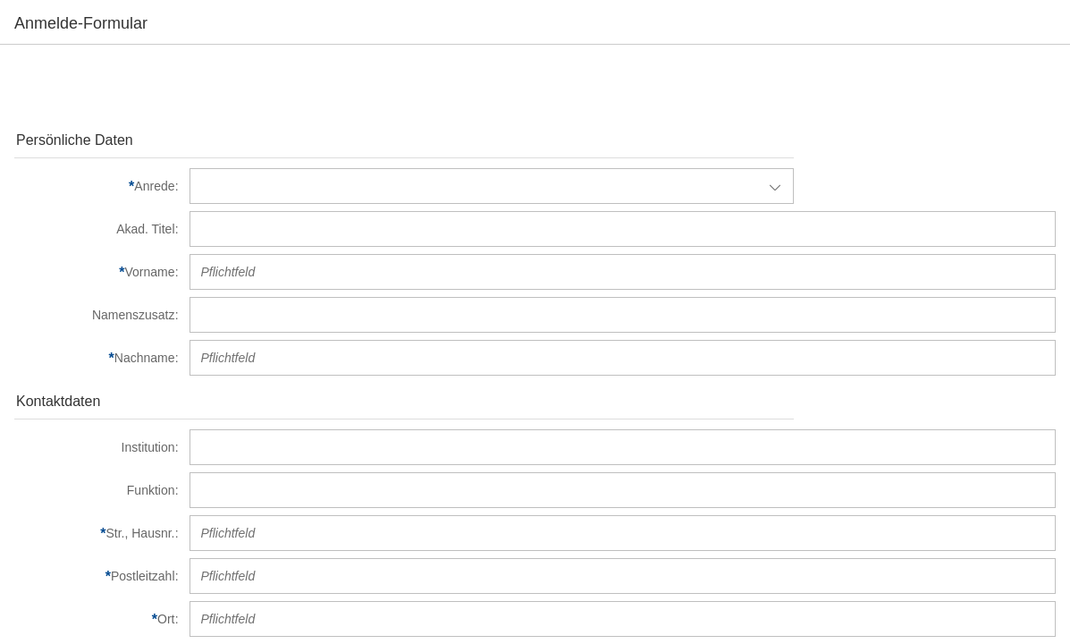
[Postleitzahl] (96, 576)
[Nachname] (96, 358)
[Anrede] (96, 186)
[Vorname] (96, 272)
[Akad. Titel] (96, 229)
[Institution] (96, 447)
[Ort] (96, 619)
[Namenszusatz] (96, 315)
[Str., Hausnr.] (96, 533)
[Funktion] (96, 490)
